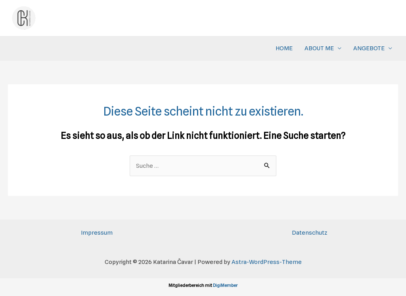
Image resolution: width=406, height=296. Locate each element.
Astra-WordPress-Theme (267, 262)
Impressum (97, 232)
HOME (284, 48)
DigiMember (225, 285)
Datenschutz (309, 232)
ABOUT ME (319, 48)
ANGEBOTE (369, 48)
